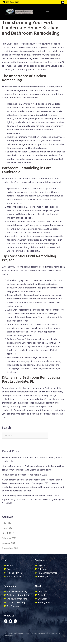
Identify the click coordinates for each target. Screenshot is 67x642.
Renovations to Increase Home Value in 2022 (24, 474)
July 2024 (6, 523)
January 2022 (8, 543)
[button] (47, 12)
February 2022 (9, 538)
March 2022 (8, 533)
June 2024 (7, 528)
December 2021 (10, 548)
